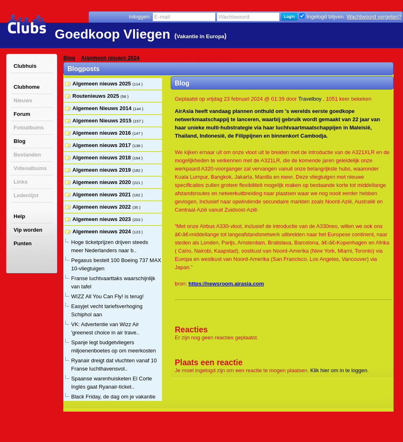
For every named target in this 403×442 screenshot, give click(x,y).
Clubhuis (25, 66)
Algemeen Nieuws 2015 (102, 120)
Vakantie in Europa (200, 36)
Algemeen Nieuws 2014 (102, 108)
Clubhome (27, 87)
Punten (23, 243)
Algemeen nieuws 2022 (102, 207)
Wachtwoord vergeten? (374, 17)
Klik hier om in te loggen (339, 370)
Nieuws (23, 100)
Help (19, 216)
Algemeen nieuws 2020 (102, 182)
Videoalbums (30, 168)
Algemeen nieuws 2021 (102, 194)
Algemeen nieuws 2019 (102, 170)
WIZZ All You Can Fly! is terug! (107, 296)
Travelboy (310, 99)
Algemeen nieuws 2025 (102, 84)
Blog (19, 141)
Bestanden (27, 155)
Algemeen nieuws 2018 (102, 157)
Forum (22, 114)
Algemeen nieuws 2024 (110, 58)
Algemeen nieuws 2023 (102, 219)
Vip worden (28, 230)
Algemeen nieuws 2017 (102, 145)
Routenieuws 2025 (96, 96)
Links (21, 182)
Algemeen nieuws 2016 (102, 133)
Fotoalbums (29, 127)
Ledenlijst (26, 195)
